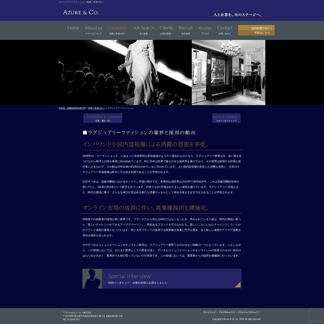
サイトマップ (209, 312)
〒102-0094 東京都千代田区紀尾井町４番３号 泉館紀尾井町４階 (92, 316)
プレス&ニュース (227, 312)
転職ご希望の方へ (96, 108)
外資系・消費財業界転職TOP (72, 108)
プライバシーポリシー (248, 312)
